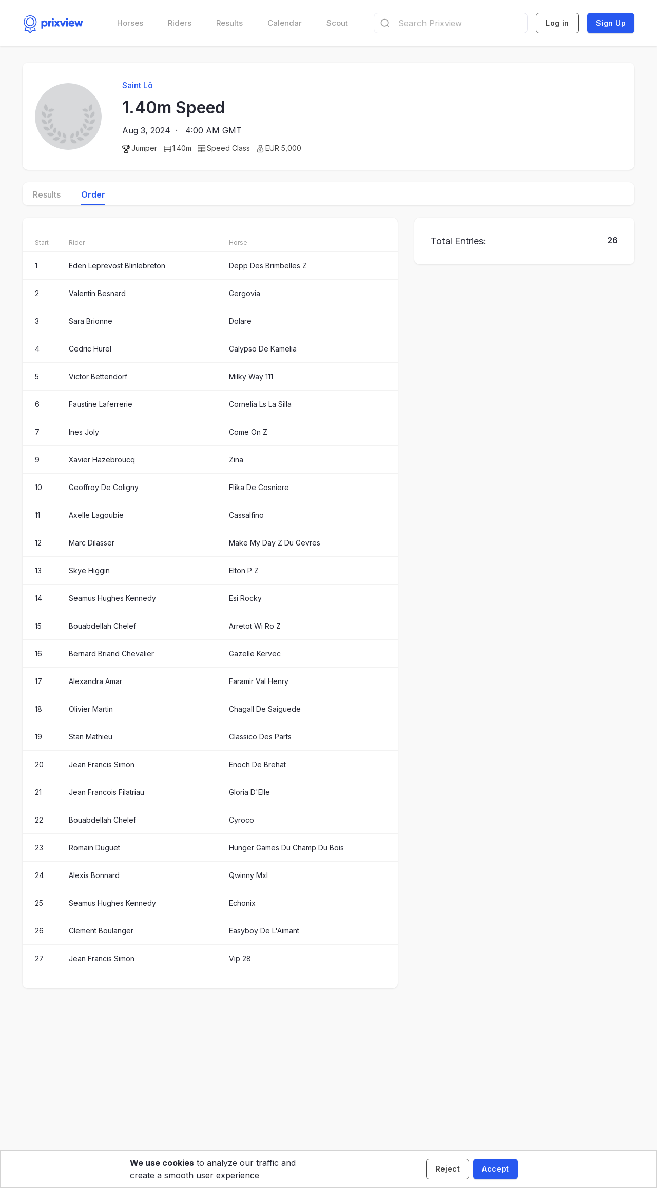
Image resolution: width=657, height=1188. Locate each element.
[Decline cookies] (447, 1169)
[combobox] (451, 23)
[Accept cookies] (495, 1169)
